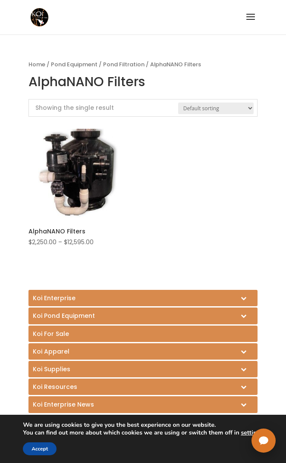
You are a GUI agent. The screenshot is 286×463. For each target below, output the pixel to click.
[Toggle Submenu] (142, 298)
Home (36, 64)
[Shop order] (216, 108)
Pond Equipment (74, 64)
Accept (39, 448)
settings (252, 433)
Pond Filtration (124, 64)
